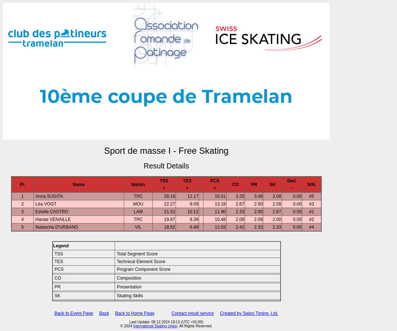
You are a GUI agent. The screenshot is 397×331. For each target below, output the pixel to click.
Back (104, 313)
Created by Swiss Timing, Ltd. (249, 313)
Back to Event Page (73, 313)
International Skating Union (155, 326)
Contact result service (193, 313)
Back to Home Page (135, 313)
